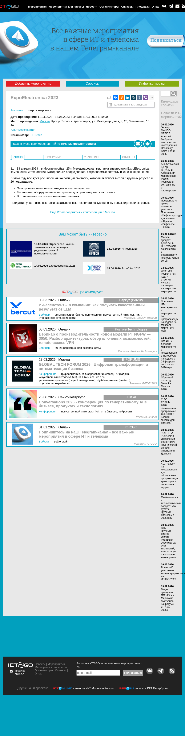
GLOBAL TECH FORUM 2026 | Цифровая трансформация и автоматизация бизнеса (93, 367)
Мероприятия (37, 6)
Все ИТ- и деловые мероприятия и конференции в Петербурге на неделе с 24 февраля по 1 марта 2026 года (169, 354)
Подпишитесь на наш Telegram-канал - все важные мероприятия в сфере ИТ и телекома (86, 434)
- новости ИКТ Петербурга (151, 688)
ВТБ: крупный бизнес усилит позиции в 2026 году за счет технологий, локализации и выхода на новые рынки (168, 543)
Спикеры (127, 6)
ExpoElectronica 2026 (62, 265)
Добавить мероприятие (33, 83)
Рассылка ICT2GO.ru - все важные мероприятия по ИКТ (108, 665)
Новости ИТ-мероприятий (171, 115)
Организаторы (109, 6)
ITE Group (35, 135)
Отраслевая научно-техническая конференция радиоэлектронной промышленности (54, 248)
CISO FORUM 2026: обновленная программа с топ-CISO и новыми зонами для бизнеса (168, 411)
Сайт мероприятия (23, 129)
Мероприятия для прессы (66, 6)
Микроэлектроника (39, 110)
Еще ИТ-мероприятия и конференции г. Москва (82, 212)
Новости (91, 6)
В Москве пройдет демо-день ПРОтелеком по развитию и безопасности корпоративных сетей (170, 247)
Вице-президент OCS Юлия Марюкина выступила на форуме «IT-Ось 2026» (167, 599)
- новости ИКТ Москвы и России (93, 688)
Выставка (17, 110)
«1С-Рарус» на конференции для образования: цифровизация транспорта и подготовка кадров (169, 475)
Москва (45, 121)
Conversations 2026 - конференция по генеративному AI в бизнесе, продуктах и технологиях (93, 404)
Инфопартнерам (152, 83)
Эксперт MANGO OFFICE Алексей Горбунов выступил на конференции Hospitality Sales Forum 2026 (169, 140)
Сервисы (92, 83)
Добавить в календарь (130, 104)
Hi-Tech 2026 (129, 248)
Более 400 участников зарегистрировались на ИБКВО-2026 (173, 573)
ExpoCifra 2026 (130, 268)
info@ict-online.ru (20, 672)
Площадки (142, 6)
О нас (155, 6)
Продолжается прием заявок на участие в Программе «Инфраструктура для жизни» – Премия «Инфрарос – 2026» (171, 214)
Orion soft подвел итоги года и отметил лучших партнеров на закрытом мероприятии (169, 281)
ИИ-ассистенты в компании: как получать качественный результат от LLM (92, 307)
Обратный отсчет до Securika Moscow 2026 (167, 383)
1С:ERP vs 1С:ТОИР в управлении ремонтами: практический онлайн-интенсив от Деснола (169, 443)
